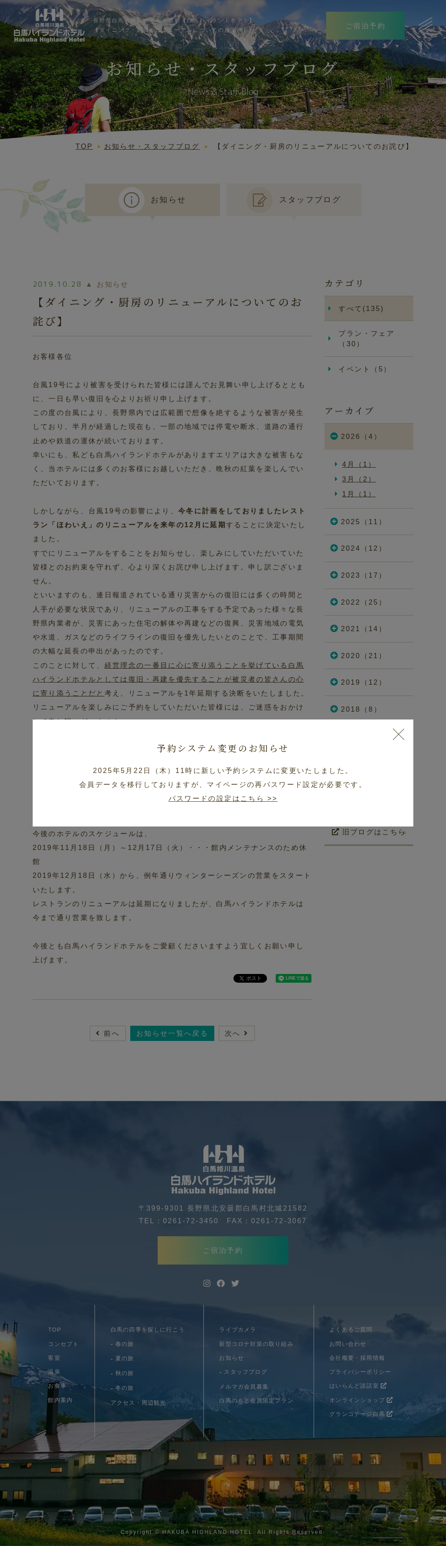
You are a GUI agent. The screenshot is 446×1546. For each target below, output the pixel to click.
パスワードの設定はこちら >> (223, 798)
